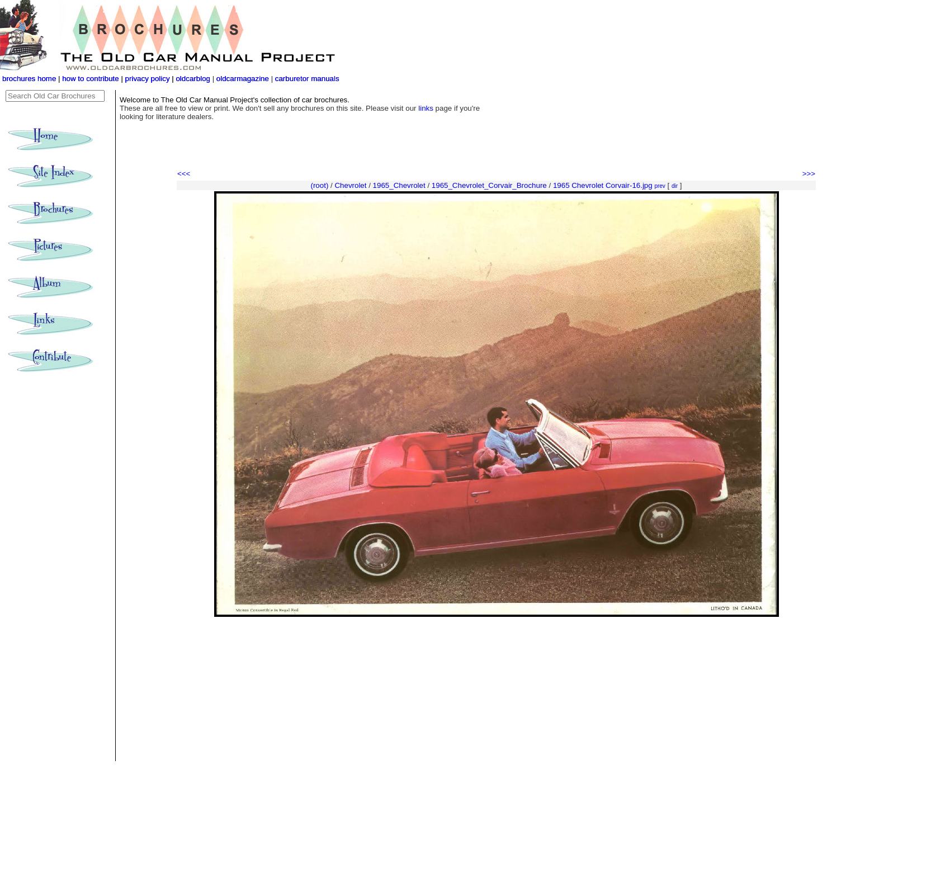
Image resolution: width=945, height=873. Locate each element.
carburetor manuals (306, 78)
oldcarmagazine (243, 78)
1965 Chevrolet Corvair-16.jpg (603, 185)
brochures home (29, 78)
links (425, 108)
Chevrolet (350, 185)
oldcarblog (193, 78)
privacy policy (148, 78)
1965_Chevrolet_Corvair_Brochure (489, 185)
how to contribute (90, 78)
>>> (808, 173)
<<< (183, 173)
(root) (319, 185)
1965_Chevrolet (399, 185)
